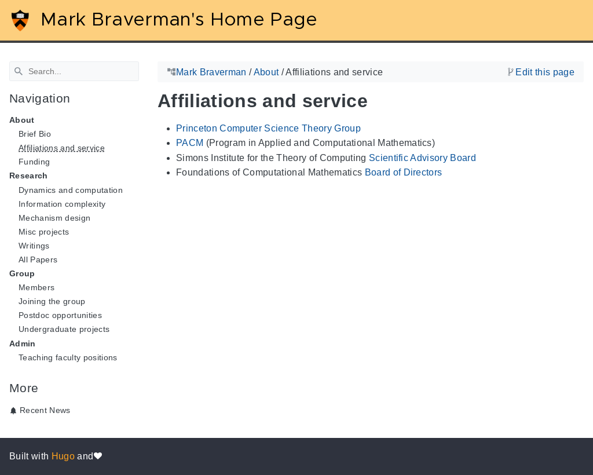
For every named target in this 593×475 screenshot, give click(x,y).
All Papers (38, 259)
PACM (189, 143)
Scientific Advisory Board (422, 158)
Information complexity (62, 204)
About (266, 72)
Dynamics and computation (71, 190)
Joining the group (52, 301)
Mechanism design (54, 217)
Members (36, 287)
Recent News (45, 410)
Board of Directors (403, 172)
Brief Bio (35, 133)
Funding (34, 161)
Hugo (63, 456)
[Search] (74, 71)
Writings (34, 245)
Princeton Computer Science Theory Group (268, 128)
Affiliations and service (62, 147)
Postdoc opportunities (60, 315)
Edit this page (544, 72)
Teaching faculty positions (68, 357)
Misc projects (44, 231)
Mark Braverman (211, 72)
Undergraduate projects (64, 329)
